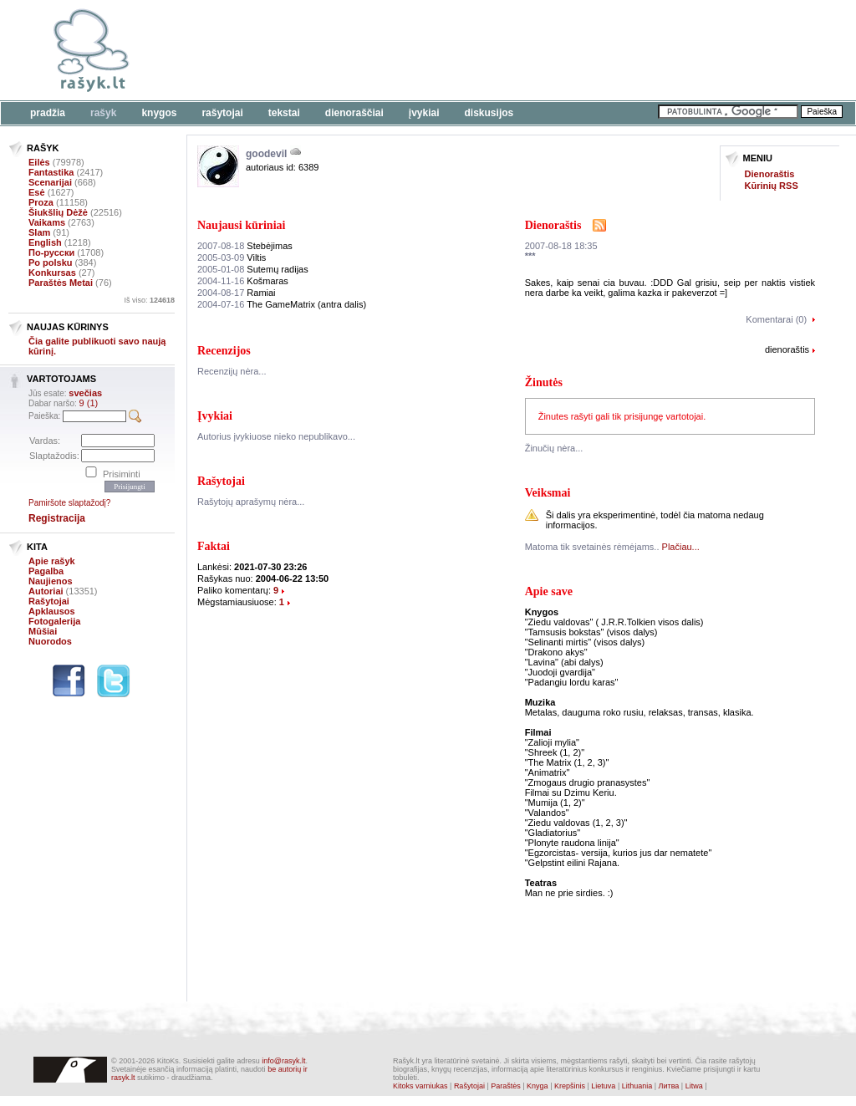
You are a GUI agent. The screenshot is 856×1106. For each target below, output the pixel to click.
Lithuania (637, 1086)
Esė (36, 192)
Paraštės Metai (60, 283)
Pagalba (46, 571)
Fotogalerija (54, 621)
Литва (669, 1086)
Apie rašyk (51, 561)
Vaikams (46, 222)
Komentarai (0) (776, 319)
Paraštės (506, 1086)
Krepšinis (569, 1086)
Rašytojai (221, 113)
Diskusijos (489, 113)
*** (530, 256)
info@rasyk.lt (283, 1061)
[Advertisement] (514, 50)
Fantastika (51, 172)
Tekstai (284, 113)
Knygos (158, 113)
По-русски (51, 252)
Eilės (39, 162)
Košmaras (242, 281)
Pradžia (47, 113)
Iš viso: (149, 300)
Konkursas (52, 273)
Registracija (56, 518)
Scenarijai (50, 182)
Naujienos (50, 581)
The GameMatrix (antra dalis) (281, 304)
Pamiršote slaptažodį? (69, 502)
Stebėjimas (245, 246)
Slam (39, 232)
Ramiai (236, 293)
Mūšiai (42, 631)
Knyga (537, 1086)
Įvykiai (424, 113)
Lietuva (603, 1086)
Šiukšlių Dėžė (58, 212)
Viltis (231, 257)
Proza (41, 202)
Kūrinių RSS (771, 186)
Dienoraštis (770, 174)
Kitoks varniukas (420, 1086)
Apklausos (51, 611)
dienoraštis (787, 349)
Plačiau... (681, 547)
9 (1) (89, 403)
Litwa (694, 1086)
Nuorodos (50, 641)
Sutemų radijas (252, 269)
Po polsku (50, 262)
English (45, 242)
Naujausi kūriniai (241, 225)
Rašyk (103, 113)
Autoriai (46, 591)
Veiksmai (548, 493)
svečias (85, 393)
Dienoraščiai (354, 113)
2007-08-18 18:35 (561, 246)
